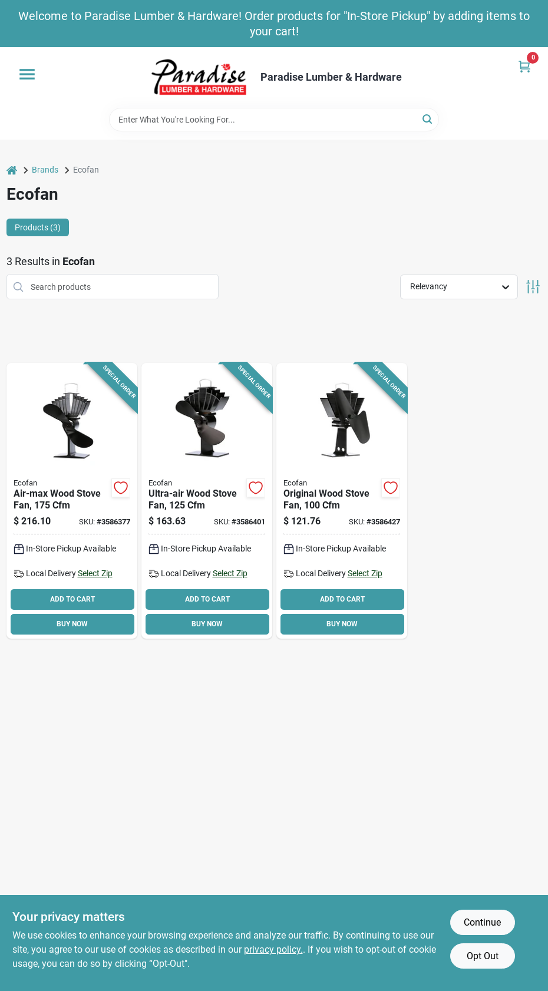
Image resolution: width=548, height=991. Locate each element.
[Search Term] (274, 119)
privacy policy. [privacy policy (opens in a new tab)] (273, 949)
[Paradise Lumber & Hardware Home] (199, 77)
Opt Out (483, 956)
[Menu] (27, 74)
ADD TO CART (72, 599)
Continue (482, 922)
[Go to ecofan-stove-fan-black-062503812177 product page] (71, 501)
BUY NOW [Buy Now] (72, 624)
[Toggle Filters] (533, 286)
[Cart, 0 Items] (524, 66)
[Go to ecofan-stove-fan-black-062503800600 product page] (341, 501)
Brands (45, 169)
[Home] (11, 170)
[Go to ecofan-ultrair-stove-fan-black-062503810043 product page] (206, 501)
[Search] (428, 118)
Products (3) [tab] (38, 227)
